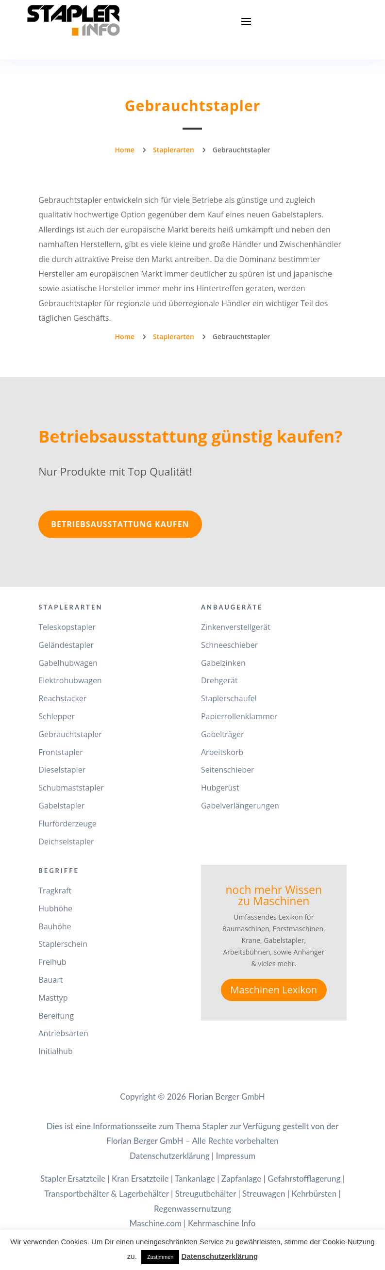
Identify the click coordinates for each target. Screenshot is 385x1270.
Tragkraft (54, 890)
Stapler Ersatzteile (72, 1178)
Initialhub (55, 1051)
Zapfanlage (241, 1178)
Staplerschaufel (229, 698)
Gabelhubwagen (68, 663)
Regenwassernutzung (192, 1209)
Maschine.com (156, 1223)
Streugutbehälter (205, 1193)
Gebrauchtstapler (69, 734)
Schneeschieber (229, 645)
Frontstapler (60, 752)
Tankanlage (195, 1178)
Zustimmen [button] (160, 1257)
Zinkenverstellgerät (235, 627)
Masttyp (52, 997)
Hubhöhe (55, 908)
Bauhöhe (54, 926)
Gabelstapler (61, 805)
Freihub (52, 962)
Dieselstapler (61, 769)
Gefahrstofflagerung (304, 1178)
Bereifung (56, 1015)
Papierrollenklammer (239, 716)
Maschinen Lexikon (274, 989)
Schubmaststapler (70, 787)
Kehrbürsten (313, 1193)
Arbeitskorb (222, 752)
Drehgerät (219, 680)
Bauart (50, 979)
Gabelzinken (223, 663)
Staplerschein (62, 944)
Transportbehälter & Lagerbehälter (106, 1193)
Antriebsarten (63, 1033)
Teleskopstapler (67, 627)
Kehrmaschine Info (221, 1223)
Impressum (235, 1156)
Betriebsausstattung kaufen (120, 524)
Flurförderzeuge (67, 823)
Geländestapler (66, 645)
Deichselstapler (66, 841)
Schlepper (56, 716)
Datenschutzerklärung (170, 1156)
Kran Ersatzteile (140, 1178)
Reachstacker (62, 698)
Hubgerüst (220, 787)
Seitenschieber (227, 769)
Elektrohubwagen (69, 680)
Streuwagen (263, 1193)
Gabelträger (222, 734)
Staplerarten (173, 149)
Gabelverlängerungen (240, 805)
